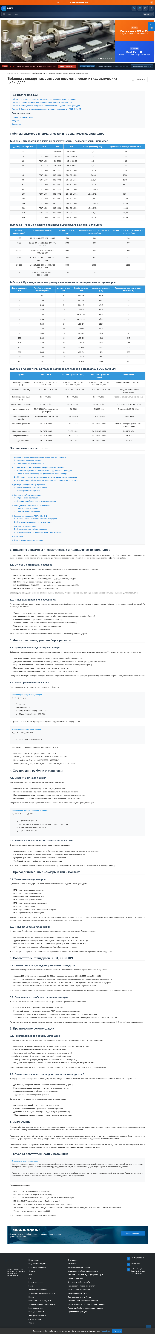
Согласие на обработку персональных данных (86, 1304)
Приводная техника (36, 1312)
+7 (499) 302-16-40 (137, 1258)
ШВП (30, 1278)
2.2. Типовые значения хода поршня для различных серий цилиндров (41, 474)
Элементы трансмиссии (38, 1290)
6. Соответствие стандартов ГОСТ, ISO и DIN (29, 516)
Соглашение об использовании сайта (83, 1301)
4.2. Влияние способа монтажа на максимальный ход (35, 501)
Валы (31, 1286)
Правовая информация (77, 1312)
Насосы (31, 1297)
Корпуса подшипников (37, 1267)
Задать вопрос (132, 1233)
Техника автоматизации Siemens (42, 1293)
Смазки (31, 1323)
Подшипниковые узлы (37, 1264)
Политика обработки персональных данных (85, 1308)
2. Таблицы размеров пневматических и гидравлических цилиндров (38, 468)
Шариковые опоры (36, 1308)
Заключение (16, 124)
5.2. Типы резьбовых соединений (27, 511)
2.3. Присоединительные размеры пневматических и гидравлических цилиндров (45, 477)
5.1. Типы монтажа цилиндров (26, 508)
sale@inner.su (136, 1263)
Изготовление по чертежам (79, 1290)
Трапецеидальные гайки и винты (42, 1304)
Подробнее (105, 1331)
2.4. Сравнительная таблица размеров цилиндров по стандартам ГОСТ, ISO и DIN (46, 480)
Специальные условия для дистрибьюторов (85, 1275)
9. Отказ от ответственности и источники (27, 540)
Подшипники (34, 1260)
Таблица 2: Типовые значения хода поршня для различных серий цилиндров (42, 102)
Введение (15, 121)
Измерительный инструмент (40, 1301)
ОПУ (30, 1275)
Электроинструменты (37, 1315)
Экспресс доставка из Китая (79, 1297)
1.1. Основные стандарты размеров (28, 460)
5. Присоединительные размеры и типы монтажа (31, 506)
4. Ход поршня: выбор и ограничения (26, 495)
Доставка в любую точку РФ (79, 1282)
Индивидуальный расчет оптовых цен (83, 1271)
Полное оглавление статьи (22, 117)
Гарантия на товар (75, 1278)
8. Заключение (17, 537)
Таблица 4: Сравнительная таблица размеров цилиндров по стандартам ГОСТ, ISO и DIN (46, 109)
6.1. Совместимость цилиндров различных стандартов (35, 519)
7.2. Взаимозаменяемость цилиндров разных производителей (38, 532)
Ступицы (32, 1271)
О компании (73, 1260)
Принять (117, 1331)
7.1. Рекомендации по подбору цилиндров (30, 529)
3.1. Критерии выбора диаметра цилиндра (30, 487)
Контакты (72, 1264)
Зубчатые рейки (35, 1319)
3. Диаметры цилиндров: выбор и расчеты (28, 485)
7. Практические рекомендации (24, 526)
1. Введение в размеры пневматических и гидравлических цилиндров (39, 457)
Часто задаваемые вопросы (79, 1267)
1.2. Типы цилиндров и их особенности (29, 463)
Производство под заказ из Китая (81, 1286)
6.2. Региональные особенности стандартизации (33, 522)
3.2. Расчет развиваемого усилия (27, 491)
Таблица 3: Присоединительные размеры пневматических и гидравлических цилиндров (46, 106)
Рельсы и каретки (36, 1282)
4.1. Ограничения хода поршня (26, 498)
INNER (10, 8)
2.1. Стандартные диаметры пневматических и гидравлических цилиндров (43, 470)
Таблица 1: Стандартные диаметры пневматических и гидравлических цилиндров (43, 99)
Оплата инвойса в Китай (77, 1293)
